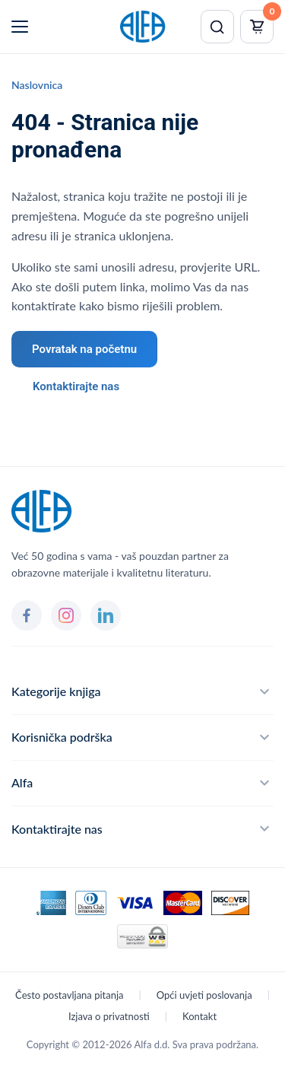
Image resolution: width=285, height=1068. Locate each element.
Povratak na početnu (84, 349)
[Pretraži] (217, 26)
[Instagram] (66, 615)
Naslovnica (36, 84)
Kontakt (199, 1016)
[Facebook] (26, 615)
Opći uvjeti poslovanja (204, 995)
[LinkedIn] (105, 615)
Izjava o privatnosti (109, 1016)
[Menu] (20, 26)
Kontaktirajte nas (76, 386)
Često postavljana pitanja (69, 995)
